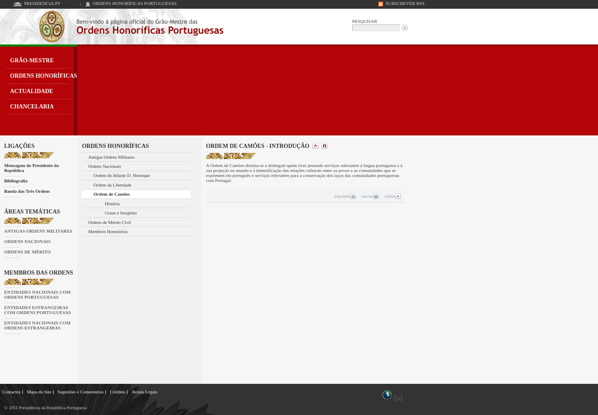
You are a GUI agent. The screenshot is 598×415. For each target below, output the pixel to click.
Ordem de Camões (111, 194)
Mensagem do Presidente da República (31, 168)
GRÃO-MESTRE (32, 60)
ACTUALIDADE (31, 91)
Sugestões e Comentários (81, 391)
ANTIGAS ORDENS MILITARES (38, 230)
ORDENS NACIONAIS (27, 241)
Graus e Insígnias (121, 212)
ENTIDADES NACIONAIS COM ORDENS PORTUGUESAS (37, 295)
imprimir (345, 196)
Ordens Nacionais (104, 166)
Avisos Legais (144, 391)
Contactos (11, 391)
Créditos (117, 391)
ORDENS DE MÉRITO (27, 251)
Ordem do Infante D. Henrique (121, 175)
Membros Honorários (108, 231)
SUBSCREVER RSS (405, 3)
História (112, 203)
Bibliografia (15, 180)
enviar (370, 196)
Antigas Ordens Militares (111, 157)
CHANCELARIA (32, 106)
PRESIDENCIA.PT (42, 3)
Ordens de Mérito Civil (109, 222)
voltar (393, 196)
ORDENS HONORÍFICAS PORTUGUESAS (134, 3)
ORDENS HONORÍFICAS (43, 76)
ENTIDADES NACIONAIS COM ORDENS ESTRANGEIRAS (37, 325)
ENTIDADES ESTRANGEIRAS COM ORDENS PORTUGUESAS (37, 310)
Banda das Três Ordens (27, 191)
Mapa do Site (39, 391)
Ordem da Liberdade (112, 184)
